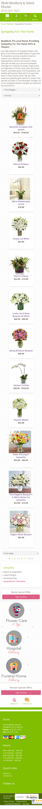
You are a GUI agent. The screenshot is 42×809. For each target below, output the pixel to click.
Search (33, 19)
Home (3, 24)
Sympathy (10, 24)
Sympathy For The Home (14, 584)
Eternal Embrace (21, 166)
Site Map (26, 808)
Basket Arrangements (12, 574)
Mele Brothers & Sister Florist (17, 5)
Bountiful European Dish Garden (21, 130)
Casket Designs (9, 577)
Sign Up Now (21, 599)
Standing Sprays (10, 581)
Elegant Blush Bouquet (21, 537)
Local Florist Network (13, 808)
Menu (8, 19)
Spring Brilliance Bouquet (21, 353)
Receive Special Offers (21, 594)
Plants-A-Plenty (21, 278)
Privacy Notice (22, 805)
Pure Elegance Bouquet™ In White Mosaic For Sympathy (21, 500)
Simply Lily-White (21, 241)
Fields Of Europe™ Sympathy (21, 458)
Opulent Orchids (21, 387)
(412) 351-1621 (10, 10)
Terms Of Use (9, 805)
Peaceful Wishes (21, 422)
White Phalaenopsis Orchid (21, 205)
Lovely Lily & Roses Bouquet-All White (21, 317)
